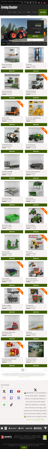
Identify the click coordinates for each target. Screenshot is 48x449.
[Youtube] (30, 3)
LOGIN (44, 43)
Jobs (35, 1)
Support (25, 1)
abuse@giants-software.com (24, 376)
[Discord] (39, 3)
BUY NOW (42, 12)
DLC (24, 12)
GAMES (14, 12)
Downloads (10, 1)
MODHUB (3, 43)
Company (31, 1)
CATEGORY (28, 44)
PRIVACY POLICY (18, 436)
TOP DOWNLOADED (16, 44)
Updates (21, 1)
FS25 (35, 44)
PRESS (38, 436)
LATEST (8, 44)
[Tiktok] (42, 3)
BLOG (9, 12)
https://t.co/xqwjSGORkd (35, 419)
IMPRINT (34, 436)
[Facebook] (28, 3)
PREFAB (23, 44)
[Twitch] (36, 3)
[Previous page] (45, 370)
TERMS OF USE (27, 436)
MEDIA (19, 12)
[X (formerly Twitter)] (25, 3)
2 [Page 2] (25, 370)
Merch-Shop (4, 1)
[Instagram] (33, 3)
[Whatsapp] (22, 3)
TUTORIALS (35, 12)
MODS (28, 12)
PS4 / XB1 (39, 44)
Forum (16, 1)
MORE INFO (35, 36)
